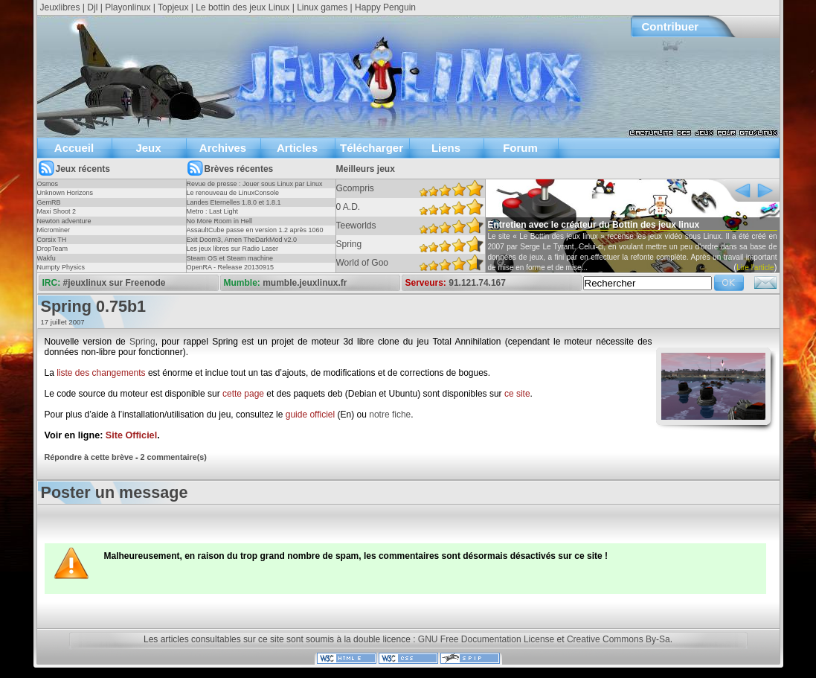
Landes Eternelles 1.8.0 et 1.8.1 (234, 202)
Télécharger (371, 147)
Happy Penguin (385, 7)
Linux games (322, 7)
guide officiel (310, 414)
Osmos (48, 184)
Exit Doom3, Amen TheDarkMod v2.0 (242, 239)
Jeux (148, 147)
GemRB (49, 202)
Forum (520, 147)
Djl (92, 7)
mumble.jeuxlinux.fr (305, 283)
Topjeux (173, 7)
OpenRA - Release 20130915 (230, 267)
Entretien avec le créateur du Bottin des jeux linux (594, 225)
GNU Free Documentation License (486, 639)
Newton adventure (64, 221)
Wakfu (46, 258)
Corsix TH (52, 239)
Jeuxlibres (60, 7)
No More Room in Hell (220, 221)
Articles (297, 147)
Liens (445, 147)
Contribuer (670, 26)
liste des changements (101, 373)
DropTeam (52, 248)
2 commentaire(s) (174, 456)
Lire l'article (755, 267)
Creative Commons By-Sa (618, 639)
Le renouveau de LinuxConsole (233, 192)
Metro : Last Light (213, 211)
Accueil (74, 147)
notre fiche (390, 414)
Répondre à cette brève (89, 456)
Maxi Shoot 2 (57, 211)
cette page (243, 393)
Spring (142, 341)
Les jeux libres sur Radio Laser (233, 248)
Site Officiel (131, 435)
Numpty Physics (61, 267)
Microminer (54, 230)
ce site (517, 393)
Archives (222, 147)
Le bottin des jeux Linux (242, 7)
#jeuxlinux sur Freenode (114, 283)
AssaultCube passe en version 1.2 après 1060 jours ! (255, 234)
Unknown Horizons (65, 192)
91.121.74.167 (477, 283)
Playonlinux (127, 7)
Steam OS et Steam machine (230, 258)
